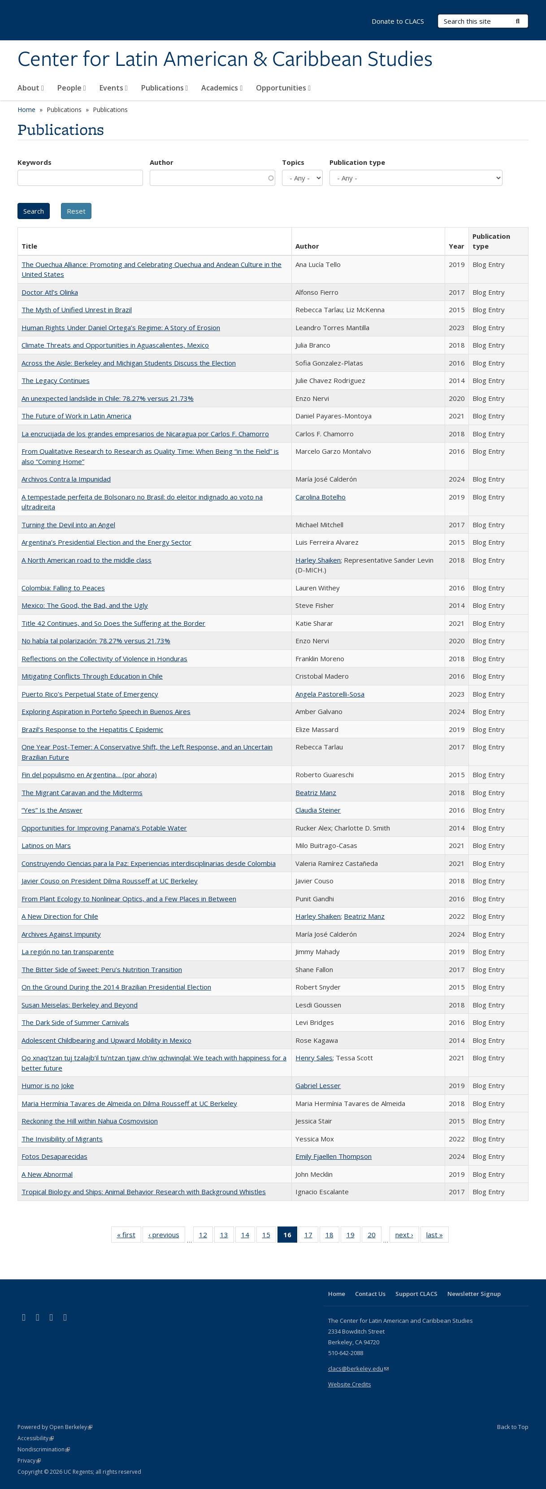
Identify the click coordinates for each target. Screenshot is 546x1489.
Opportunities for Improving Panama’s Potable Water (104, 827)
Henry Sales (314, 1057)
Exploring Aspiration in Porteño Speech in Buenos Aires (106, 711)
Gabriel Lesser (318, 1085)
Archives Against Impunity (61, 934)
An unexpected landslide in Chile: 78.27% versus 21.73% (108, 398)
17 (311, 1236)
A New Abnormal (47, 1174)
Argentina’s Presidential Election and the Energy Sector (106, 542)
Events (114, 88)
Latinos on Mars (46, 845)
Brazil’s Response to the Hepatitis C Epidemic (92, 729)
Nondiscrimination (43, 1449)
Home (26, 109)
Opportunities (283, 88)
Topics (293, 162)
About (30, 88)
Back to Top (513, 1427)
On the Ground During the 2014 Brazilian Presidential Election (116, 986)
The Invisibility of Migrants (62, 1138)
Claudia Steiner (318, 809)
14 (248, 1236)
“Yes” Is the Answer (52, 809)
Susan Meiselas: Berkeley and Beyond (80, 1004)
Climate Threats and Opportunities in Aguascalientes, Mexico (115, 344)
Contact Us (370, 1294)
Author (161, 162)
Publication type (357, 162)
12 (206, 1236)
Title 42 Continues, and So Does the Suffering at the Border (113, 623)
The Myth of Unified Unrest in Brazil (77, 309)
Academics (222, 88)
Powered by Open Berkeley (54, 1427)
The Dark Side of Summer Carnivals (75, 1022)
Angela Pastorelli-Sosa (329, 693)
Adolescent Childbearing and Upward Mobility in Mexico (106, 1040)
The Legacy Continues (56, 380)
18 (332, 1236)
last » (437, 1236)
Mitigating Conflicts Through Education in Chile (92, 675)
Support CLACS (416, 1294)
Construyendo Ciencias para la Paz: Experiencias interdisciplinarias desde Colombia (149, 863)
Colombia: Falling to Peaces (63, 587)
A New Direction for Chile (60, 916)
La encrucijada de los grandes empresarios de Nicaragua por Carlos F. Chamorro (145, 433)
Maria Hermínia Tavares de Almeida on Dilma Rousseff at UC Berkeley (129, 1103)
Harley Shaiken (318, 559)
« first (129, 1236)
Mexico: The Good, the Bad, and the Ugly (85, 605)
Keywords (34, 162)
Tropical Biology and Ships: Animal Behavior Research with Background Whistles (144, 1191)
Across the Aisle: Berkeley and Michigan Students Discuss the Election (129, 362)
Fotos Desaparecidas (54, 1156)
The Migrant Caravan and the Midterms (82, 792)
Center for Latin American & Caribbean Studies (225, 59)
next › (407, 1236)
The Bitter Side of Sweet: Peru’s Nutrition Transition (102, 969)
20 (374, 1236)
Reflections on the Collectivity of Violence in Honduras (104, 658)
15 (269, 1236)
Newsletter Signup (474, 1294)
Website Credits (349, 1384)
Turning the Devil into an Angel (68, 524)
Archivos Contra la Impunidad (66, 478)
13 (227, 1236)
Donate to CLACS (398, 21)
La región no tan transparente (68, 951)
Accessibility (35, 1438)
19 (353, 1236)
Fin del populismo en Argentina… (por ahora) (89, 774)
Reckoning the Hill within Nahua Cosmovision (90, 1120)
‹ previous (166, 1236)
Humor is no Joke (48, 1085)
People (71, 88)
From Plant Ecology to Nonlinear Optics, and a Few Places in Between (129, 898)
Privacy (29, 1460)
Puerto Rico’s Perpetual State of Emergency (90, 693)
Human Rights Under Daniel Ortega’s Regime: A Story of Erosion (121, 327)
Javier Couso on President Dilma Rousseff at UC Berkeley (110, 880)
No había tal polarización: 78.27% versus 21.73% (96, 640)
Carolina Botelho (320, 496)
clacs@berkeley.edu (358, 1368)
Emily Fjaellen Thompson (333, 1156)
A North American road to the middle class (87, 559)
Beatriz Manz (315, 792)
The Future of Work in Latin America (76, 415)
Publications (164, 88)
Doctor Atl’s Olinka (50, 292)
